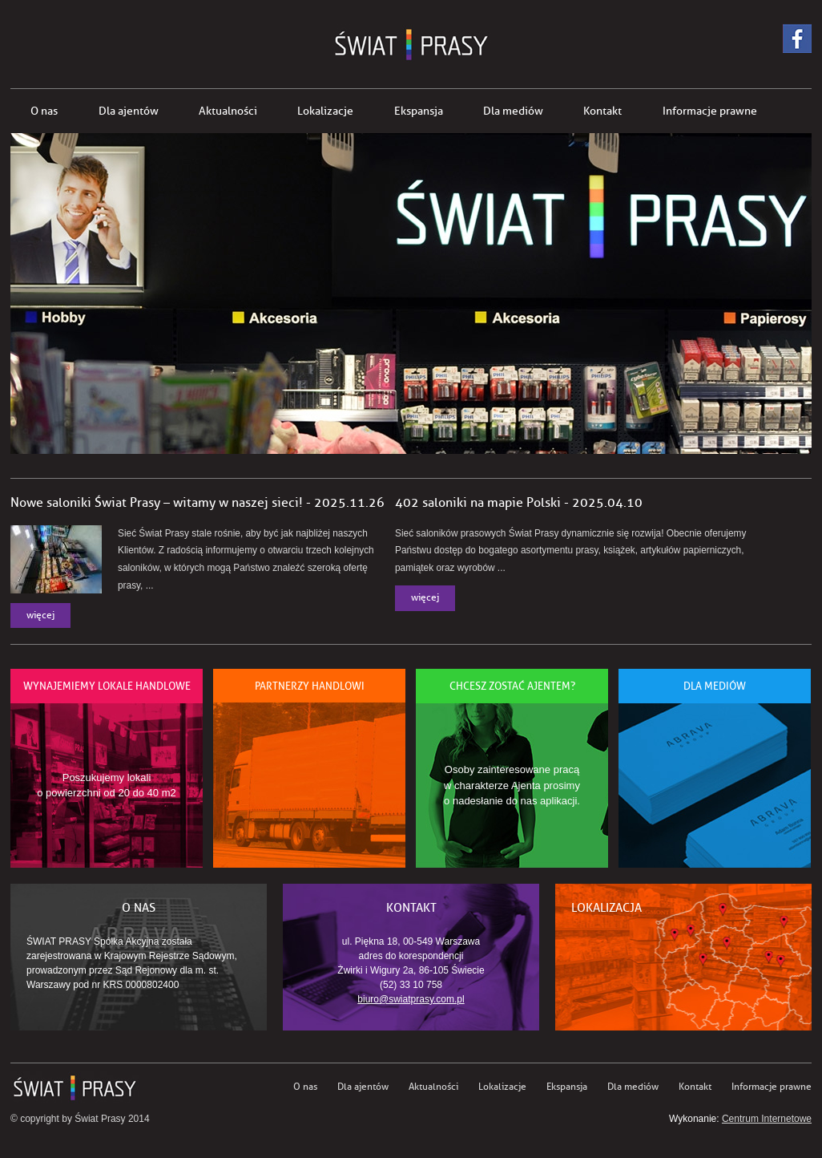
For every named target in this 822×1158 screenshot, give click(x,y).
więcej (40, 615)
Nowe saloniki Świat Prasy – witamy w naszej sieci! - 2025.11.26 (197, 503)
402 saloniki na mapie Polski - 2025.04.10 (519, 503)
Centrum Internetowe (767, 1118)
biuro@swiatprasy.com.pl (410, 999)
